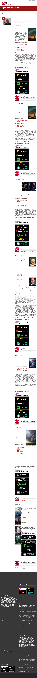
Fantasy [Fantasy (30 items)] (24, 614)
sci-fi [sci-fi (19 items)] (32, 620)
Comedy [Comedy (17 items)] (22, 612)
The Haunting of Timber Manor (27, 21)
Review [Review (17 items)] (34, 664)
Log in (2, 620)
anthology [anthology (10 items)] (25, 611)
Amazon (24, 517)
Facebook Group (19, 275)
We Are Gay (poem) (20, 453)
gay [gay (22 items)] (24, 615)
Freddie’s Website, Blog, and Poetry (22, 44)
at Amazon (20, 49)
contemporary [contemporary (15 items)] (26, 612)
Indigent (21, 20)
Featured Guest (22, 19)
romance (35, 20)
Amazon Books (19, 450)
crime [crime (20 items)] (35, 612)
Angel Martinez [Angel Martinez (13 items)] (21, 611)
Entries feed (3, 622)
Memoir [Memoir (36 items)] (20, 618)
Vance (23, 22)
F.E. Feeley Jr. (18, 17)
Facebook (18, 45)
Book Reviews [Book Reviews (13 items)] (32, 611)
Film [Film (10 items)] (20, 615)
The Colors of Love (20, 21)
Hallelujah (18, 20)
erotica (35, 19)
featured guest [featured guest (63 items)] (29, 614)
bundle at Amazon (22, 205)
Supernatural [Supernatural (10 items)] (29, 622)
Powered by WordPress (24, 675)
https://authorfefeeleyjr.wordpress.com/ (29, 524)
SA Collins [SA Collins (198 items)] (28, 620)
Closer (33, 19)
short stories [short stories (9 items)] (26, 622)
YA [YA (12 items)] (24, 671)
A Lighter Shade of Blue (29, 19)
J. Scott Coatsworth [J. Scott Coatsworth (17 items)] (32, 615)
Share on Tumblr (20, 568)
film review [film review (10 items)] (22, 615)
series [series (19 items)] (24, 622)
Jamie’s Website (19, 274)
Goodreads (25, 520)
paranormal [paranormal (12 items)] (29, 664)
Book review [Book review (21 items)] (28, 611)
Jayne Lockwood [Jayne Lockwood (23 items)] (22, 616)
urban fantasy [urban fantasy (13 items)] (25, 669)
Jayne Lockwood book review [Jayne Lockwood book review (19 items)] (30, 616)
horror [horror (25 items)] (28, 615)
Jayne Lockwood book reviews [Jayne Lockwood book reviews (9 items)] (22, 617)
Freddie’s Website (19, 279)
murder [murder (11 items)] (24, 664)
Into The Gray (24, 20)
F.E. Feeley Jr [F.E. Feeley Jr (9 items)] (21, 659)
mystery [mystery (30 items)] (26, 618)
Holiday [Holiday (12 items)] (26, 615)
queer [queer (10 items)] (32, 664)
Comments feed (4, 624)
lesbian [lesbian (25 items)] (27, 617)
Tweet (16, 568)
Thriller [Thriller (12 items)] (32, 622)
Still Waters (16, 21)
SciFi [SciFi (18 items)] (22, 622)
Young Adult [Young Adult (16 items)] (27, 671)
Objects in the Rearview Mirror (30, 20)
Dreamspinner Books (20, 451)
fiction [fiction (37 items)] (34, 614)
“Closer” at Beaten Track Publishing (22, 370)
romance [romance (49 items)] (23, 620)
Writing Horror (19, 22)
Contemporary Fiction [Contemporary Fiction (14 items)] (31, 612)
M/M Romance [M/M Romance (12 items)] (31, 617)
